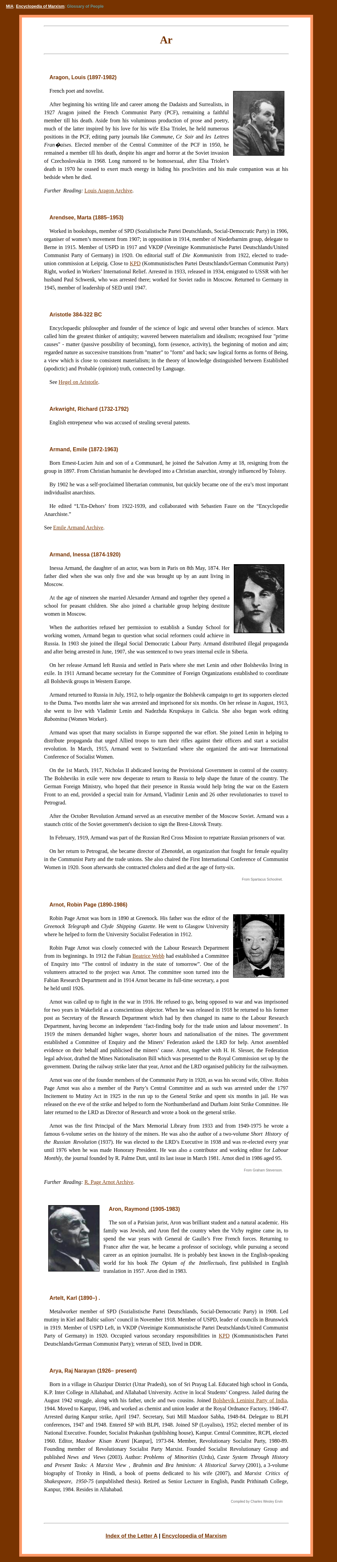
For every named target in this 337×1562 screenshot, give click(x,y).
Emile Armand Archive (78, 527)
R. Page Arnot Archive (108, 1182)
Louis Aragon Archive (108, 190)
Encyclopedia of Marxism (40, 6)
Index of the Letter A (132, 1536)
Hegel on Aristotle (78, 382)
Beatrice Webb (149, 956)
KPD (135, 263)
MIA (9, 6)
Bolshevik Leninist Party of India (250, 1400)
